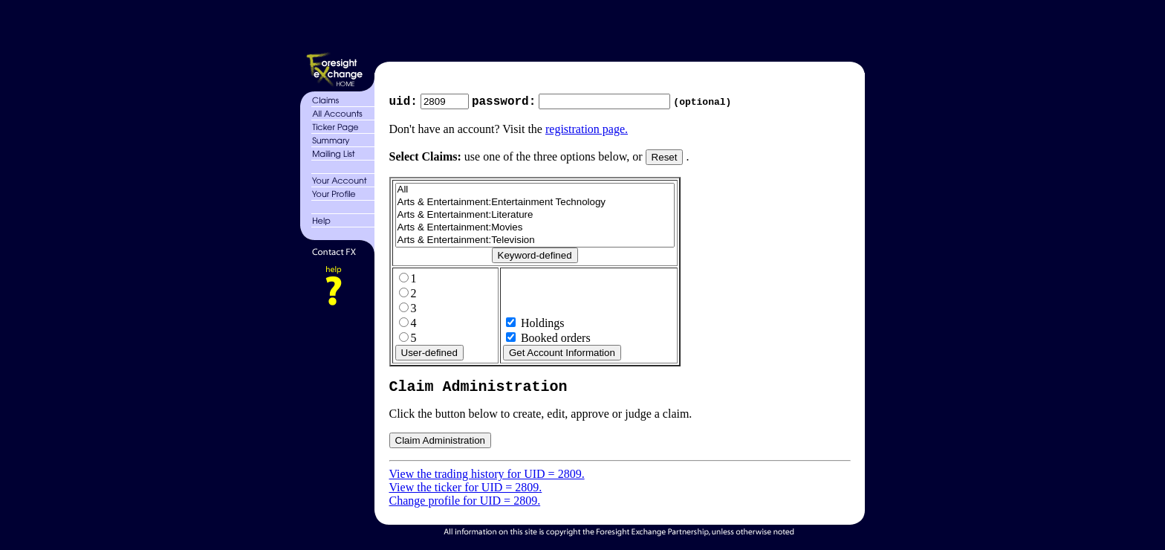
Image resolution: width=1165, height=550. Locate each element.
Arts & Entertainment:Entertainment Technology (535, 204)
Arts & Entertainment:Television (535, 242)
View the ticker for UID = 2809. (465, 491)
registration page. (586, 130)
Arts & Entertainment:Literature (535, 216)
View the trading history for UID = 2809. (487, 478)
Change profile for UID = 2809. (465, 505)
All (535, 191)
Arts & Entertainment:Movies (535, 229)
